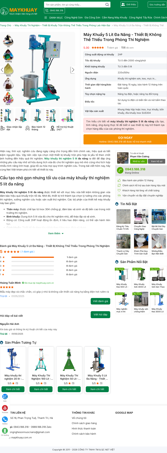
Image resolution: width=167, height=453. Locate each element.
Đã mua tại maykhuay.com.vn (38, 283)
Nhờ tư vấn (139, 161)
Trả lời (3, 296)
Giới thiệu (131, 4)
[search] (107, 4)
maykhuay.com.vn (21, 437)
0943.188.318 (56, 10)
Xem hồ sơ (156, 161)
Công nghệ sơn (73, 17)
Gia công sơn (92, 17)
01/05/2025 (17, 296)
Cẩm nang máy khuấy (114, 17)
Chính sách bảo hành (84, 433)
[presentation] (2, 69)
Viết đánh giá (100, 301)
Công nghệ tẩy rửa (140, 17)
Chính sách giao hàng (84, 423)
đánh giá (112, 47)
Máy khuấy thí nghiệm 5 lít (60, 158)
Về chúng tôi (79, 417)
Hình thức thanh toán (84, 428)
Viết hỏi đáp (100, 314)
